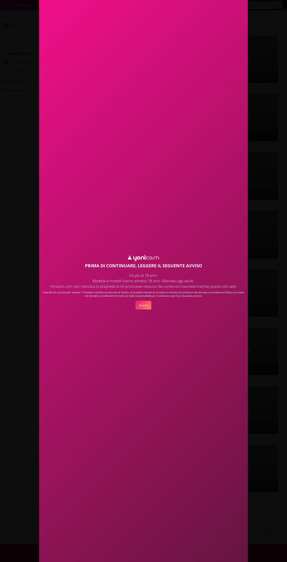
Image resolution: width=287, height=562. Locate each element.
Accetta (143, 305)
